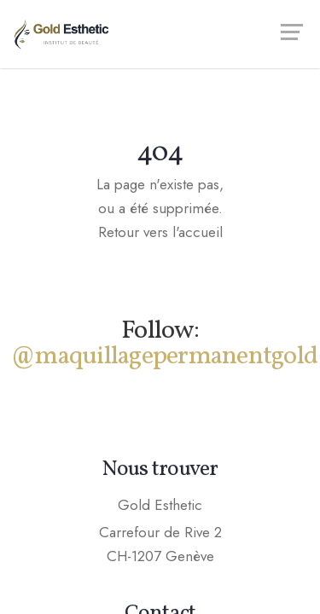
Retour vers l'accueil (160, 232)
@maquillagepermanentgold (163, 356)
